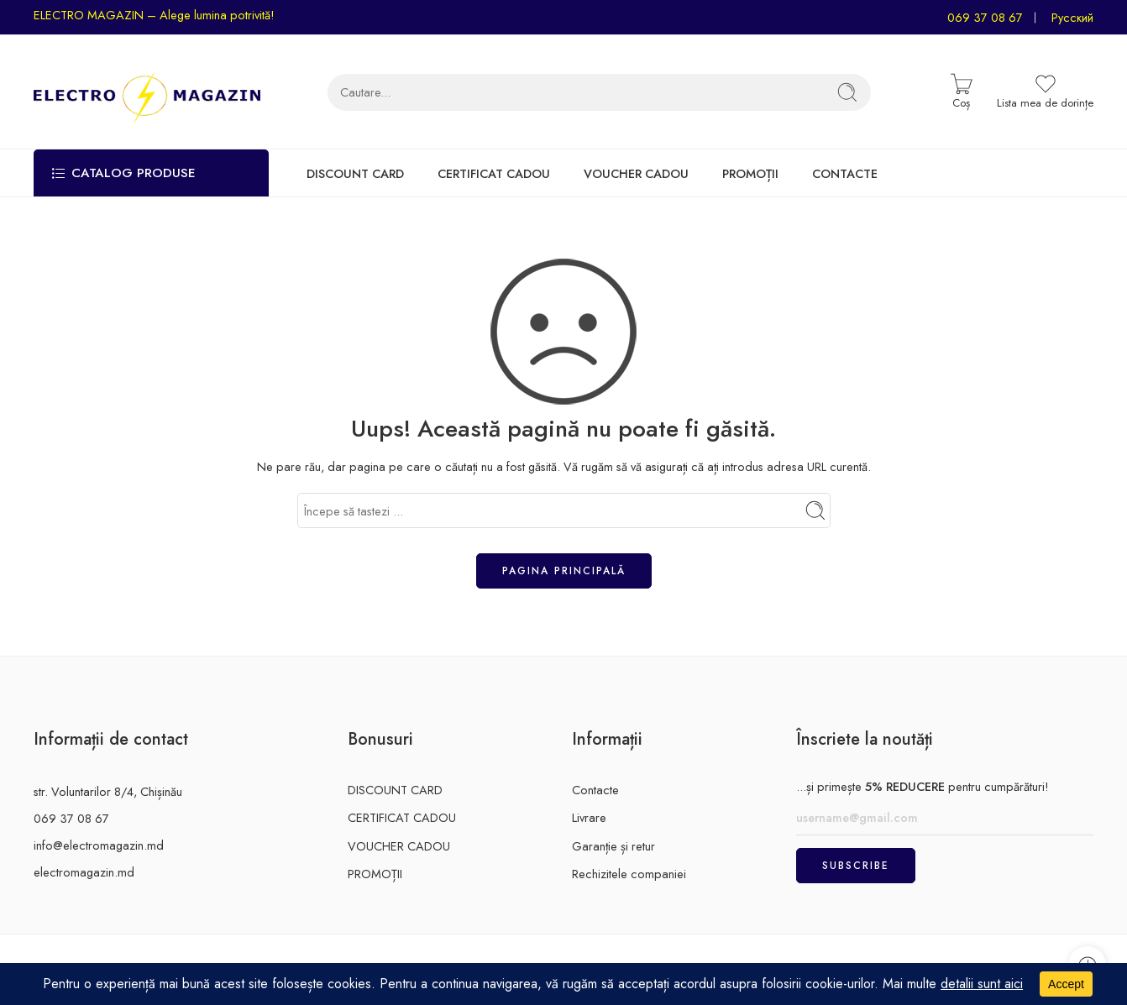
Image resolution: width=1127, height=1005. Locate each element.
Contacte (595, 789)
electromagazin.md (84, 872)
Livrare (589, 817)
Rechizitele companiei (629, 873)
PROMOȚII (750, 173)
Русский (1072, 17)
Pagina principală (564, 570)
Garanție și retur (613, 846)
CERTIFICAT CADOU (494, 173)
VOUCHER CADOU (636, 173)
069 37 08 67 (985, 17)
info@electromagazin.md (99, 845)
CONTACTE (845, 173)
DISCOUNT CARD (355, 173)
